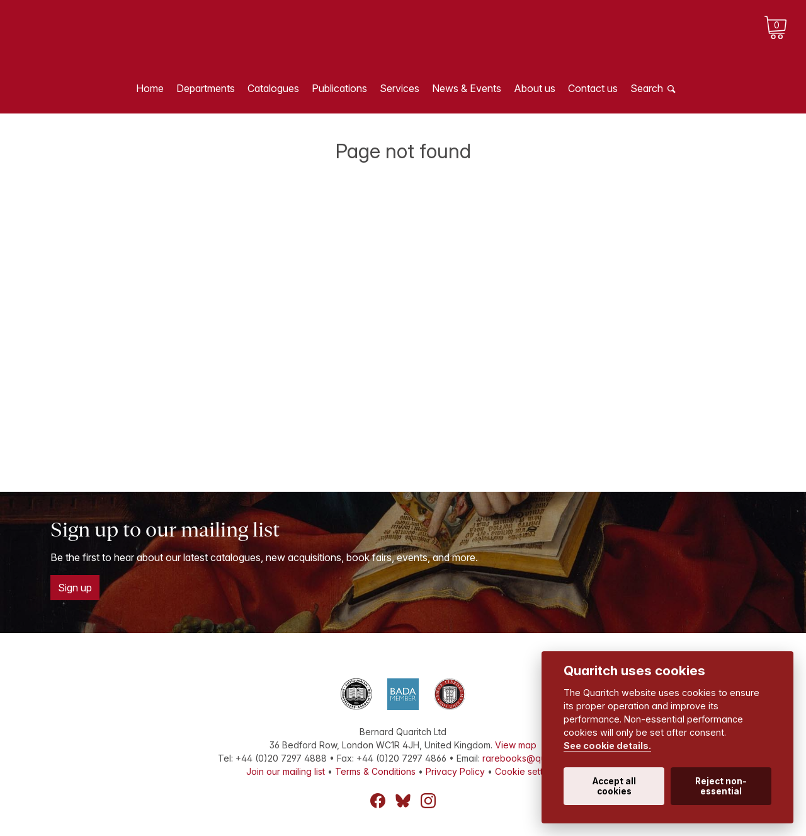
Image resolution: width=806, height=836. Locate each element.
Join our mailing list (285, 771)
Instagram (428, 800)
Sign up (75, 587)
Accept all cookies (614, 786)
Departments (205, 88)
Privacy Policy (455, 771)
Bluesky (403, 800)
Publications (339, 88)
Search (646, 88)
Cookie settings (527, 771)
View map (515, 745)
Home (150, 88)
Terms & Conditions (375, 771)
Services (399, 88)
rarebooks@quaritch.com (535, 758)
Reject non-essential (721, 786)
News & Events (466, 88)
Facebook (377, 800)
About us (534, 88)
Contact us (593, 88)
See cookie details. (607, 745)
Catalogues (273, 88)
